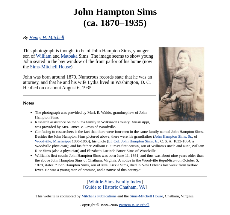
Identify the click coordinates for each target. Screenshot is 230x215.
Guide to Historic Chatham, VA (115, 187)
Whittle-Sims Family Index (115, 181)
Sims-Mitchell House (50, 66)
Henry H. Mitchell (46, 37)
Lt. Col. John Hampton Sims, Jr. (133, 141)
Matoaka (69, 56)
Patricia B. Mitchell (134, 204)
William (44, 56)
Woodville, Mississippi (53, 141)
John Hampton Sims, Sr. (173, 136)
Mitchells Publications (98, 196)
